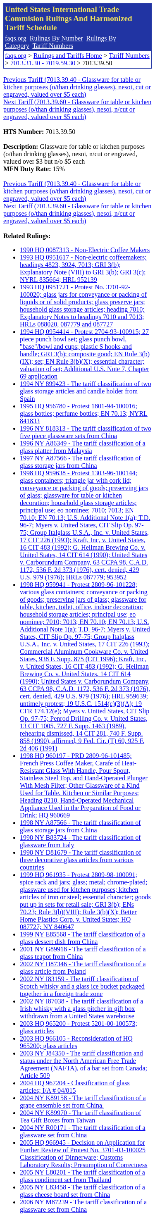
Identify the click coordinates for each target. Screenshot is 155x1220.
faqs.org (15, 38)
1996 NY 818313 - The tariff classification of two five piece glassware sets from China (85, 432)
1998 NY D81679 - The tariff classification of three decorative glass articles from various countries (80, 860)
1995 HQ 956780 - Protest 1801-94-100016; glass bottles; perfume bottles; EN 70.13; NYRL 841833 (84, 413)
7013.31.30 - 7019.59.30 (42, 63)
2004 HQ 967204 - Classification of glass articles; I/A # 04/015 (75, 1086)
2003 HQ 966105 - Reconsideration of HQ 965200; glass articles (76, 1042)
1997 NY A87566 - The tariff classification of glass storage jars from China (80, 462)
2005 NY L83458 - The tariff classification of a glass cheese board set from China (82, 1191)
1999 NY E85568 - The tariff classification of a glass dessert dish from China (82, 938)
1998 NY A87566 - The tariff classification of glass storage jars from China (80, 826)
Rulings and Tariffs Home (67, 55)
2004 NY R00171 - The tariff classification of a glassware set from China (82, 1131)
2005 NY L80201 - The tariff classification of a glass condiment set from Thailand (82, 1176)
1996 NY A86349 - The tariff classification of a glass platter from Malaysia (82, 447)
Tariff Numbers (52, 45)
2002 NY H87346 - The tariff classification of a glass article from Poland (83, 967)
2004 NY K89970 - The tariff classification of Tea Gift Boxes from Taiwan (80, 1116)
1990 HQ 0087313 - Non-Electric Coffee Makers (85, 249)
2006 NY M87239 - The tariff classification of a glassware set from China (83, 1206)
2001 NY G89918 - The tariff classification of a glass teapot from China (83, 953)
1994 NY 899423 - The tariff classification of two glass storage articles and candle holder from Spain (85, 391)
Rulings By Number (56, 38)
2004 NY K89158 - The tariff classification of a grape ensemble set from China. (83, 1101)
